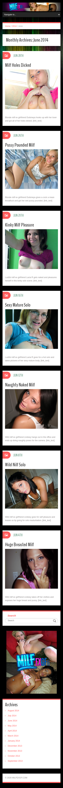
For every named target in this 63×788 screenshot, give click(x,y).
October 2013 (14, 756)
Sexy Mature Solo (17, 305)
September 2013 (15, 761)
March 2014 (13, 736)
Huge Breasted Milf (19, 544)
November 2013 (15, 751)
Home (7, 26)
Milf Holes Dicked (18, 65)
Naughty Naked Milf (20, 384)
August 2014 (13, 710)
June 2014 (12, 721)
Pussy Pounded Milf (20, 145)
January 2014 (14, 741)
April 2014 (12, 731)
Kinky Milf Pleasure (19, 224)
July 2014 (12, 716)
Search (12, 615)
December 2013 (15, 746)
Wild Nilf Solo (15, 464)
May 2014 (12, 726)
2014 (14, 26)
